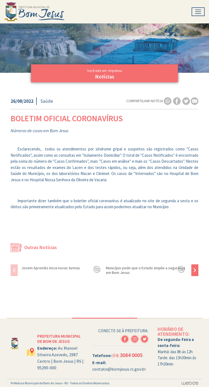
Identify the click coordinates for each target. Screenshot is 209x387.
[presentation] (14, 270)
